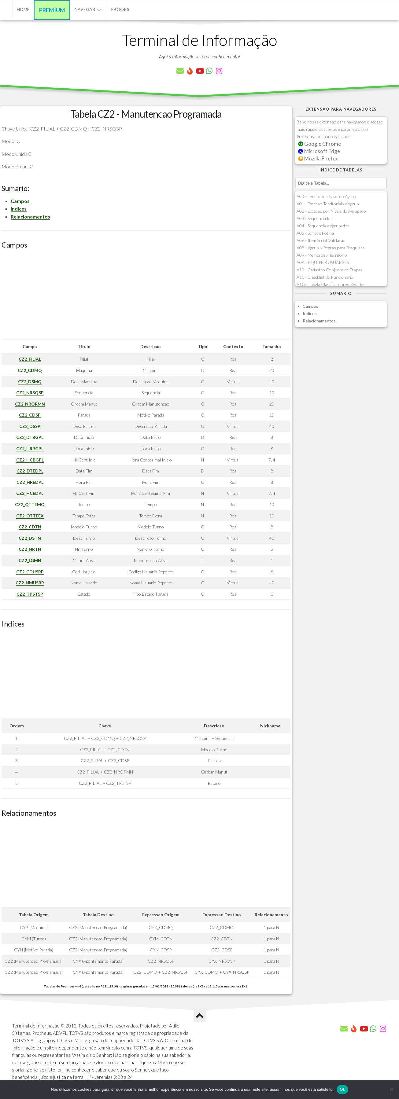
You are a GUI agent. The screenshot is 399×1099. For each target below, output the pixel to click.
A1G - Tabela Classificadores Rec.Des (331, 284)
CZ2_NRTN (30, 549)
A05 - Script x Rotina (315, 233)
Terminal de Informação (199, 40)
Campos (20, 201)
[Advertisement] (146, 296)
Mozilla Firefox (318, 158)
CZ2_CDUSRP (30, 571)
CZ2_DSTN (30, 538)
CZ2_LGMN (30, 560)
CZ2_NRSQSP (30, 392)
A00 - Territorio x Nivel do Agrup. (327, 196)
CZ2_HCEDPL (29, 493)
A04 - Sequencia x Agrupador (323, 225)
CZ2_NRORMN (30, 403)
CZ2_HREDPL (30, 482)
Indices (19, 208)
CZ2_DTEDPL (30, 470)
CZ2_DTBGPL (29, 437)
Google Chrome (319, 144)
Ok (342, 1089)
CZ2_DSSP (29, 426)
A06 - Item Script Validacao (321, 240)
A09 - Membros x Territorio (322, 255)
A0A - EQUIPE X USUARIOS (323, 262)
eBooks (120, 9)
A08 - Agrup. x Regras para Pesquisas (331, 247)
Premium (52, 10)
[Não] (391, 1089)
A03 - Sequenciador (314, 218)
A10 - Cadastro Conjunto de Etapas (329, 269)
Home (23, 9)
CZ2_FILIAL (30, 359)
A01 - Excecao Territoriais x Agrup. (328, 203)
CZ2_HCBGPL (30, 459)
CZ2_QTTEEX (30, 515)
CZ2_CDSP (30, 414)
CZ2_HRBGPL (29, 448)
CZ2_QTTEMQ (30, 504)
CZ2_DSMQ (30, 381)
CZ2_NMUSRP (30, 582)
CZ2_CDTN (30, 526)
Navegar (85, 9)
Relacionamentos (30, 216)
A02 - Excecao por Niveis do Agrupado (331, 211)
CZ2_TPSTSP (30, 594)
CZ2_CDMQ (30, 370)
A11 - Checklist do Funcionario (325, 277)
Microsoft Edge (319, 151)
